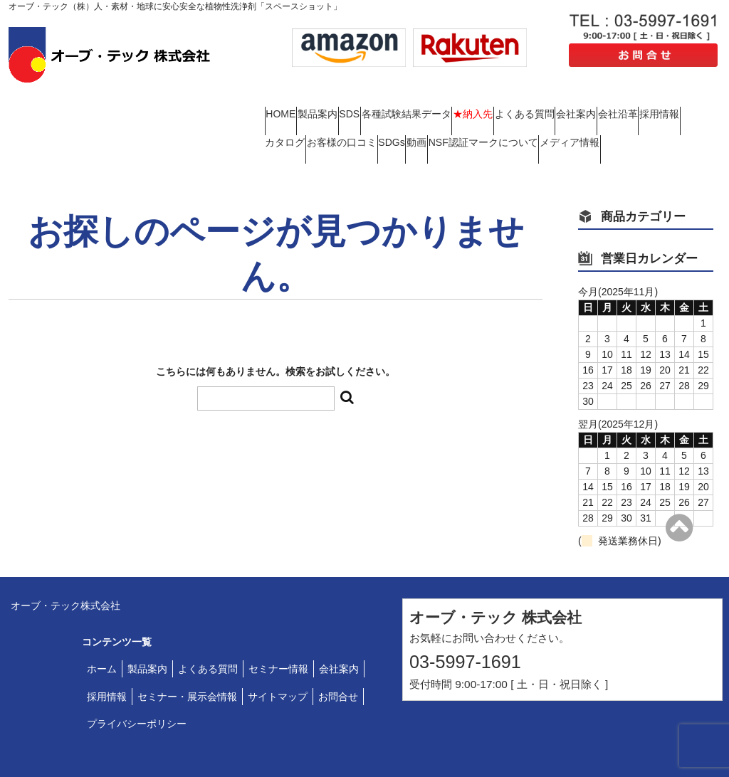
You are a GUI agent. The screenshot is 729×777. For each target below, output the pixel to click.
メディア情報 (490, 122)
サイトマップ (278, 654)
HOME (288, 99)
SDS (411, 99)
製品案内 (352, 99)
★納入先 (589, 99)
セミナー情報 (278, 627)
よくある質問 (668, 99)
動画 (282, 122)
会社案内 (292, 110)
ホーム (102, 627)
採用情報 (430, 110)
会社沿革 (361, 110)
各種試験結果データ (495, 99)
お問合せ (338, 654)
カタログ (499, 110)
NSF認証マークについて (376, 122)
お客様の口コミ (583, 110)
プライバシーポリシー (137, 681)
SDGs (660, 110)
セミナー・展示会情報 (187, 654)
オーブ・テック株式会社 (65, 563)
